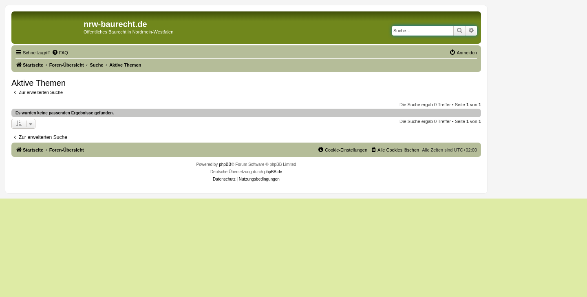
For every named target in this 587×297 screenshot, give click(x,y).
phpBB (225, 164)
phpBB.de (273, 172)
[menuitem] (60, 53)
